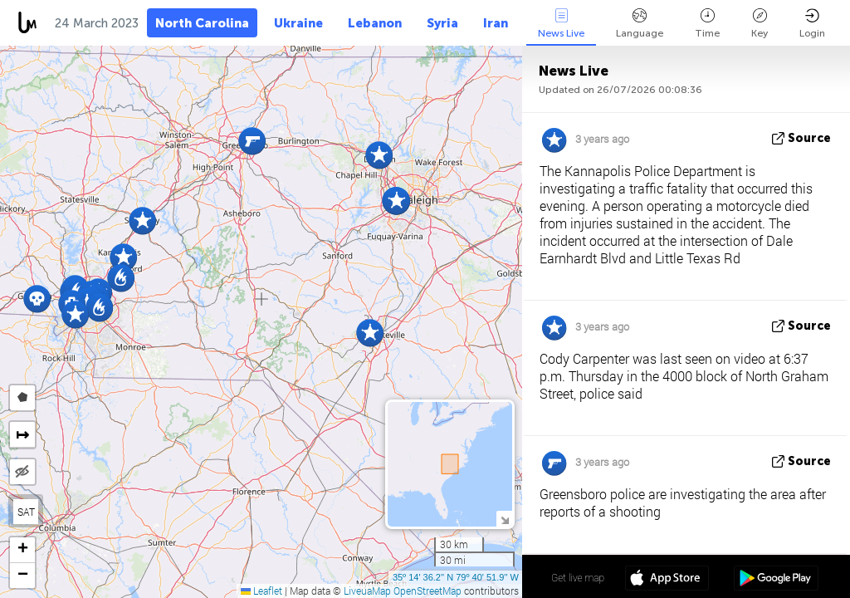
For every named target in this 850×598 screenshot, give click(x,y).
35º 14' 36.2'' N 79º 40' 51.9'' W (456, 577)
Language (639, 23)
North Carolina (202, 23)
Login (812, 23)
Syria (442, 23)
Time (707, 23)
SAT (26, 511)
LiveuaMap (367, 590)
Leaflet (261, 590)
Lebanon (375, 23)
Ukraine (298, 23)
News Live (561, 23)
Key (759, 23)
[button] (370, 332)
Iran (495, 23)
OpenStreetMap (427, 590)
